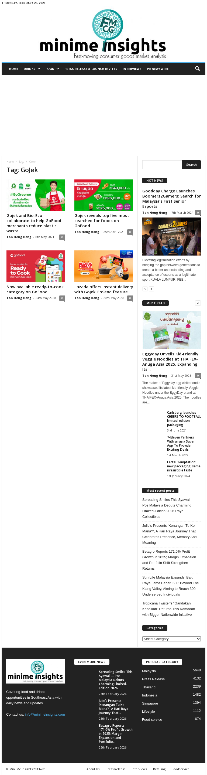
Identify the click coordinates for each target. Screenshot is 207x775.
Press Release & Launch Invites (90, 69)
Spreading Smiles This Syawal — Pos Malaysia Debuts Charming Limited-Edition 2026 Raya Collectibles (168, 508)
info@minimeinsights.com (45, 714)
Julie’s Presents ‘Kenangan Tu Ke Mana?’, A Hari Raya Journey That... (113, 706)
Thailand (149, 687)
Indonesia (149, 695)
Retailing (159, 769)
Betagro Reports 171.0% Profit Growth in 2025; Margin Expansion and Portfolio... (116, 733)
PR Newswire (157, 69)
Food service (152, 720)
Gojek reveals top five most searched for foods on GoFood (101, 220)
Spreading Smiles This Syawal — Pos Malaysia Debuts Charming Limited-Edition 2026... (116, 679)
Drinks (32, 69)
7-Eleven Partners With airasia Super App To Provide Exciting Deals (181, 443)
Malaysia (149, 671)
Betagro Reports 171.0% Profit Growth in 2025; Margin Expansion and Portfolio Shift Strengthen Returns (169, 559)
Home (13, 69)
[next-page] (151, 288)
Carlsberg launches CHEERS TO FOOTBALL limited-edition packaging (184, 418)
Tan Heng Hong (18, 237)
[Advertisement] (103, 115)
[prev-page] (145, 288)
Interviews (132, 69)
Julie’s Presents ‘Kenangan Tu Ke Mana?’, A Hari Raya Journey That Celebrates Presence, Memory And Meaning (169, 534)
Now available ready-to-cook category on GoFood (35, 289)
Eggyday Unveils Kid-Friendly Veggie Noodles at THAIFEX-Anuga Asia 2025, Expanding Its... (170, 361)
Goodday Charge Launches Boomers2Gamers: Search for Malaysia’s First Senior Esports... (171, 198)
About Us (93, 769)
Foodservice (180, 769)
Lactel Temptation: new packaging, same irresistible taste (184, 466)
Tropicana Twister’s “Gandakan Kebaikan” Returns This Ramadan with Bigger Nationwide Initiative (168, 609)
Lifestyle (148, 711)
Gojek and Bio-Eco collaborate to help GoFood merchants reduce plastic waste (33, 223)
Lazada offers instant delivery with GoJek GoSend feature (103, 289)
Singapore (150, 703)
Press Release (153, 679)
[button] (197, 69)
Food (52, 69)
